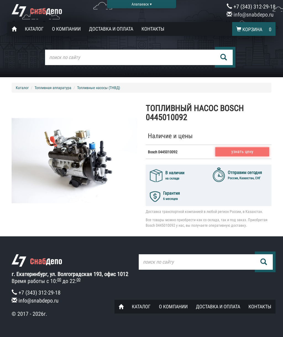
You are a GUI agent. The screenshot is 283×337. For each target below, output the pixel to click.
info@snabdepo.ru (250, 14)
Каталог (34, 29)
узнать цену (242, 151)
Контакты (153, 29)
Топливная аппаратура (53, 87)
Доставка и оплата (111, 29)
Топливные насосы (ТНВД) (98, 87)
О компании (66, 29)
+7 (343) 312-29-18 (251, 6)
